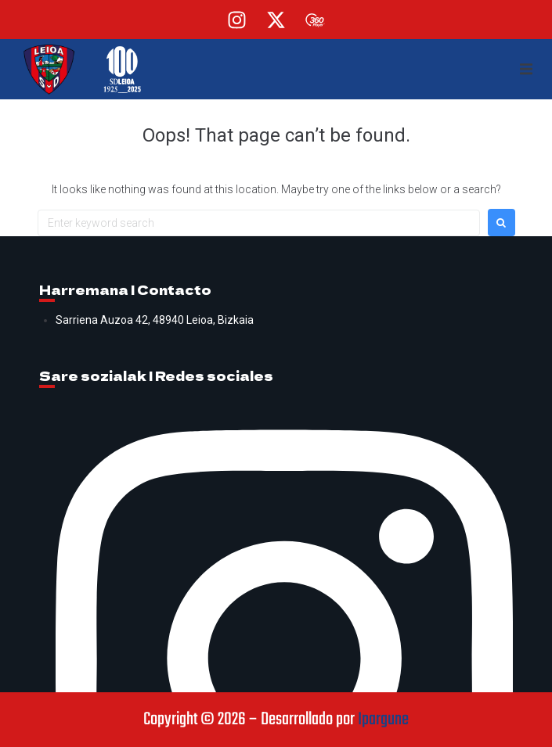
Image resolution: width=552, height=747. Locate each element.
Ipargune (383, 720)
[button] (526, 70)
